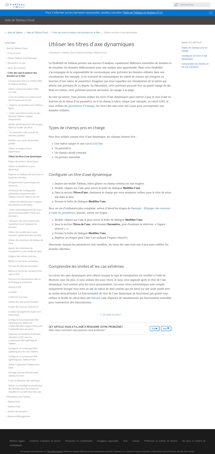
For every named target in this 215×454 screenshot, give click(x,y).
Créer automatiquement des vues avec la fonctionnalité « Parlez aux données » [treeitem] (25, 213)
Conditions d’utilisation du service (45, 441)
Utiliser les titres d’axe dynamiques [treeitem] (25, 156)
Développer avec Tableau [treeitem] (18, 397)
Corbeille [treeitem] (12, 292)
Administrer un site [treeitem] (16, 63)
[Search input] (195, 5)
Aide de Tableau (14, 32)
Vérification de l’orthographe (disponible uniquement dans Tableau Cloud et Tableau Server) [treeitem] (24, 193)
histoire (95, 297)
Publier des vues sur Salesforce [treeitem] (23, 307)
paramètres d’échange (81, 105)
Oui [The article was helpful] (154, 328)
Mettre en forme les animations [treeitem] (23, 261)
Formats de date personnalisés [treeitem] (23, 266)
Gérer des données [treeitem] (16, 68)
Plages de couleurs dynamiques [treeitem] (23, 161)
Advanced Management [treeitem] (18, 416)
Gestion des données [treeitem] (17, 411)
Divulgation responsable (108, 441)
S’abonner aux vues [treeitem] (17, 297)
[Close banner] (211, 13)
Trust (125, 441)
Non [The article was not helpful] (166, 328)
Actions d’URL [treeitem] (15, 287)
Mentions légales (17, 441)
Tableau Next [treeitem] (13, 401)
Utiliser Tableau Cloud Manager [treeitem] (22, 58)
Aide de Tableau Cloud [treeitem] (17, 48)
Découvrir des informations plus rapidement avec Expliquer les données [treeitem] (24, 224)
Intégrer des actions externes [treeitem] (22, 256)
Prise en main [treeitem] (13, 53)
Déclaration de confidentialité (78, 441)
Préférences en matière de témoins (160, 441)
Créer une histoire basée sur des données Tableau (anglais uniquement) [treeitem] (24, 116)
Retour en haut (110, 315)
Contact (135, 441)
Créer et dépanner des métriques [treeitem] (24, 380)
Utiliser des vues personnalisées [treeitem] (23, 302)
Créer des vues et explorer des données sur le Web (76, 32)
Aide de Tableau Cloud (37, 32)
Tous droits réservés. (55, 451)
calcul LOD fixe (94, 143)
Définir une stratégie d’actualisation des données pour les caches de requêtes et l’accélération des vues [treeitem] (25, 388)
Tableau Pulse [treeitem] (14, 406)
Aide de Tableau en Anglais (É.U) (143, 12)
